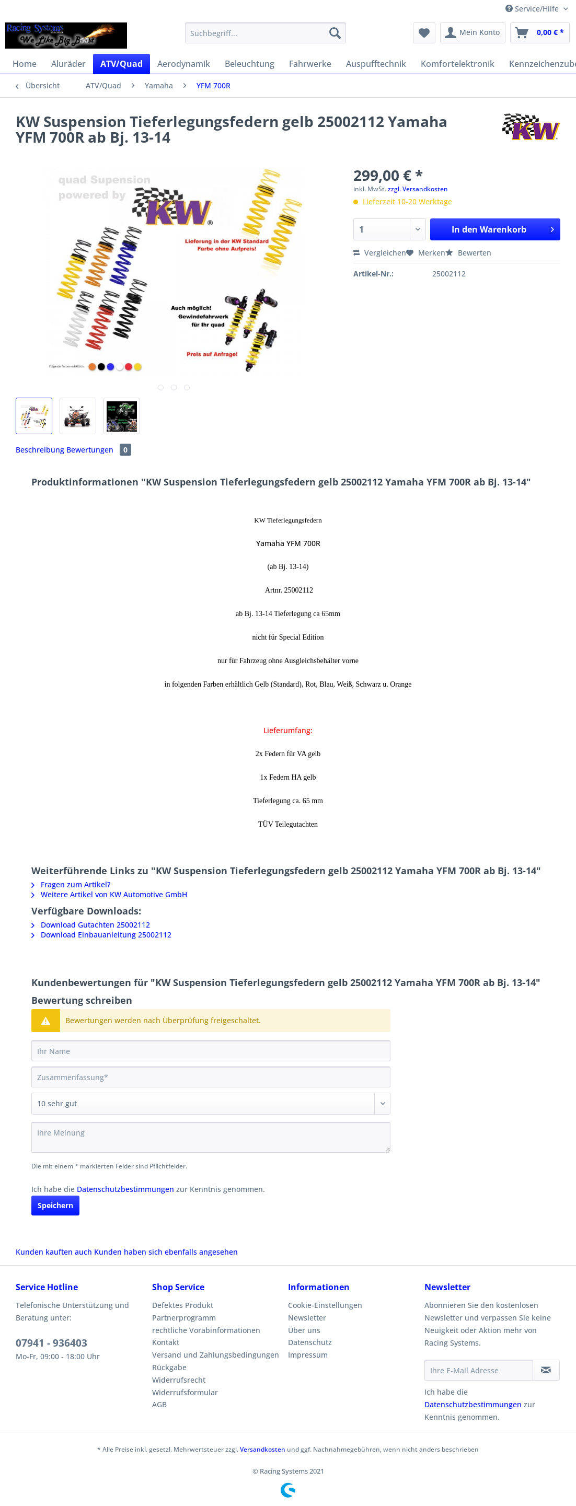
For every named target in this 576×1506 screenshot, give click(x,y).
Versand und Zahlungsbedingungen (215, 1355)
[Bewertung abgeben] (210, 1104)
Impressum (308, 1355)
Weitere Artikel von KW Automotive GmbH (109, 894)
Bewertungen (98, 450)
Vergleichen (379, 253)
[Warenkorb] (540, 32)
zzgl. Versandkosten (418, 188)
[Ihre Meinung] (210, 1137)
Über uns (304, 1330)
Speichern (55, 1205)
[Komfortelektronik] (457, 64)
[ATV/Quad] (121, 64)
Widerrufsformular (185, 1392)
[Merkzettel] (424, 32)
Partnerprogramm (184, 1318)
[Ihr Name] (210, 1050)
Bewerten (468, 253)
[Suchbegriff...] (266, 32)
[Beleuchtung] (249, 64)
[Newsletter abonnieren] (546, 1370)
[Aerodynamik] (183, 64)
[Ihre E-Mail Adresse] (478, 1370)
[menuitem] (266, 37)
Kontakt (165, 1342)
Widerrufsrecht (178, 1380)
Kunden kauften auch (54, 1252)
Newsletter (307, 1318)
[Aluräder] (68, 64)
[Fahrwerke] (310, 64)
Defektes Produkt (182, 1305)
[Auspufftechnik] (376, 64)
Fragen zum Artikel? (70, 884)
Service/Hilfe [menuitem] (533, 9)
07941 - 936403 (51, 1343)
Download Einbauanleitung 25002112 (101, 935)
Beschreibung (40, 450)
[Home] (24, 64)
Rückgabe (169, 1367)
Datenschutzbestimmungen (125, 1189)
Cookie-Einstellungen (325, 1305)
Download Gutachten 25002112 (90, 925)
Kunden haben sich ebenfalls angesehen (166, 1252)
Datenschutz (310, 1342)
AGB (159, 1404)
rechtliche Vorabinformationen (206, 1330)
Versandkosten (262, 1449)
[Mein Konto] (472, 32)
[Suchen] (335, 32)
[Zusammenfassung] (210, 1077)
